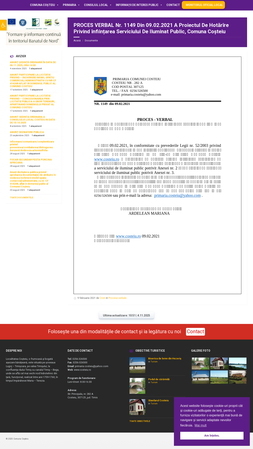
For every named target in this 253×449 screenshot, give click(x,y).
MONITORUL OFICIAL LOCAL (204, 5)
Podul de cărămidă (159, 379)
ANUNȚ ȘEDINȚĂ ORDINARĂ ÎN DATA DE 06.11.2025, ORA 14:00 (33, 64)
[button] (3, 25)
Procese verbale (117, 298)
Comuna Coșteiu (44, 5)
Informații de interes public (139, 5)
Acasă (77, 40)
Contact (173, 5)
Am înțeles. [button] (212, 435)
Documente (91, 40)
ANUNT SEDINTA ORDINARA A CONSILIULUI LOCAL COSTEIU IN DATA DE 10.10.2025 (32, 120)
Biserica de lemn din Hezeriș (164, 358)
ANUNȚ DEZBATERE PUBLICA (27, 132)
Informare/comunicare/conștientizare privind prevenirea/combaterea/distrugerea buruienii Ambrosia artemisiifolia (32, 146)
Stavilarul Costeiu (158, 400)
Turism (154, 361)
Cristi (102, 298)
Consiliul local (98, 5)
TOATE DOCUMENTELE (21, 197)
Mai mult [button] (201, 425)
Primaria (71, 5)
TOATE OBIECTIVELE (139, 421)
